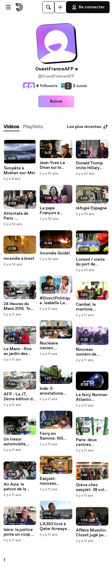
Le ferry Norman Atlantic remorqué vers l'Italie (91, 397)
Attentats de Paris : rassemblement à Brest (19, 216)
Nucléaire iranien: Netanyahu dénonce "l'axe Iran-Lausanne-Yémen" (54, 345)
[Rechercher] (48, 7)
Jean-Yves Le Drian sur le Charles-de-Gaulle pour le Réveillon (53, 165)
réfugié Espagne (91, 208)
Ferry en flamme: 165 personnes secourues (51, 436)
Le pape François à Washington (51, 210)
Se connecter (88, 7)
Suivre (56, 101)
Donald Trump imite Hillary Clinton (89, 165)
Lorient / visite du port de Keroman (90, 262)
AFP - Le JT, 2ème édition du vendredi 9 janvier (19, 396)
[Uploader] (60, 7)
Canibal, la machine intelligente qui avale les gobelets (90, 307)
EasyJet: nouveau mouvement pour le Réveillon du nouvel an (56, 481)
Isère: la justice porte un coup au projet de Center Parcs (20, 532)
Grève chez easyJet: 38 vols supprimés (91, 487)
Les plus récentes (87, 127)
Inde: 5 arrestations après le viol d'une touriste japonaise (53, 391)
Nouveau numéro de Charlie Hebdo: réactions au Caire (90, 352)
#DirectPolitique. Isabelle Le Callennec (55, 300)
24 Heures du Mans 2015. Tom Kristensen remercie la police (19, 306)
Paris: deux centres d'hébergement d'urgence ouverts (90, 442)
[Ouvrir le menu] (8, 7)
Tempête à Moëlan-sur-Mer (19, 170)
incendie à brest (19, 258)
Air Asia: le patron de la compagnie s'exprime (15, 487)
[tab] (11, 127)
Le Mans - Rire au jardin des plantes (18, 351)
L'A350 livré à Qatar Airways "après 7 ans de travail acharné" (55, 526)
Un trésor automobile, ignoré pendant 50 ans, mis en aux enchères (18, 442)
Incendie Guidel (55, 253)
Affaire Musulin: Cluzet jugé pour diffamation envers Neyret (92, 532)
